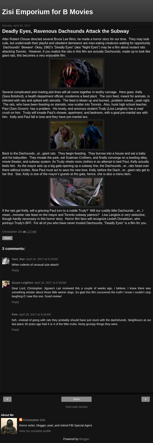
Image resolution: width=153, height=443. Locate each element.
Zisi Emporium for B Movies (47, 12)
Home (76, 399)
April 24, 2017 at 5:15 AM (42, 259)
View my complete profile (35, 431)
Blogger (84, 439)
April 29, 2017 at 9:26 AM (35, 314)
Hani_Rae (18, 259)
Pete (15, 314)
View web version (76, 406)
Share (7, 238)
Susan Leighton (22, 282)
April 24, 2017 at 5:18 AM (50, 282)
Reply (15, 270)
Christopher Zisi (34, 420)
